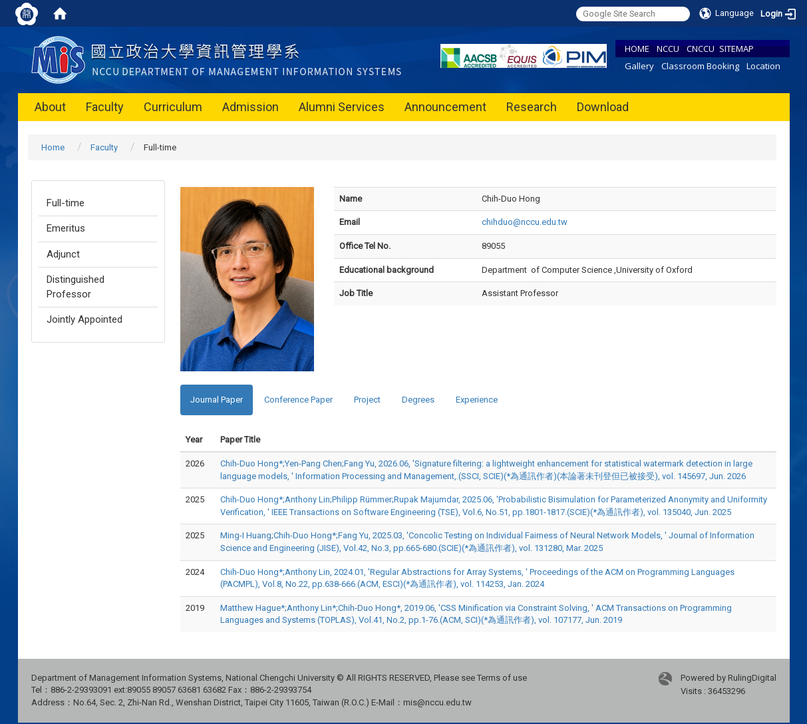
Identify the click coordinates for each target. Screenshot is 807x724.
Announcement (445, 107)
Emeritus (66, 228)
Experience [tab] (477, 400)
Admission (250, 107)
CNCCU (701, 49)
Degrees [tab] (418, 400)
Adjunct (63, 254)
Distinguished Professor (75, 286)
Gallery (639, 66)
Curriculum (173, 107)
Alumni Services (342, 107)
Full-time (65, 203)
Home (53, 147)
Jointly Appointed (84, 319)
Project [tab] (367, 400)
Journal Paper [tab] (216, 400)
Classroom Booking (700, 66)
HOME (637, 49)
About (50, 107)
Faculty (105, 107)
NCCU (668, 49)
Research (531, 107)
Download (603, 107)
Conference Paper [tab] (298, 400)
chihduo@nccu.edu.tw (524, 222)
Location (763, 66)
